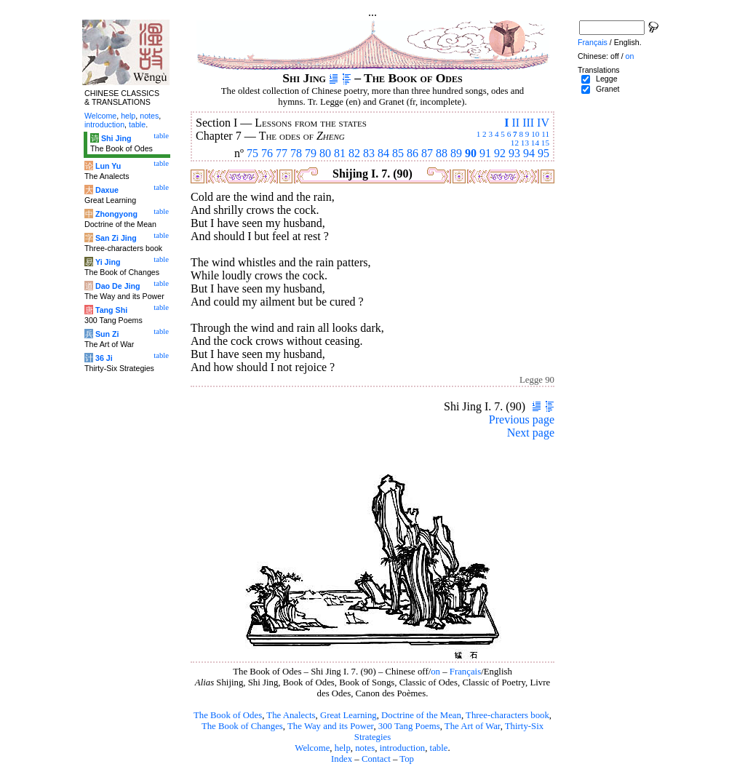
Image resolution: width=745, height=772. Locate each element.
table (439, 748)
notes (365, 748)
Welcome (312, 748)
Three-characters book (507, 715)
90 (471, 153)
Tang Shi (111, 310)
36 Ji (104, 358)
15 (545, 142)
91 (485, 153)
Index (341, 759)
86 (412, 153)
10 (535, 134)
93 (514, 153)
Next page (530, 432)
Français (465, 671)
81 (340, 153)
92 (500, 153)
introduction (403, 748)
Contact (376, 759)
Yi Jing (108, 262)
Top (406, 759)
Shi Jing (116, 138)
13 (525, 142)
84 (383, 153)
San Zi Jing (116, 238)
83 (369, 153)
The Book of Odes (228, 715)
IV (543, 122)
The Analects (290, 715)
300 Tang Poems (409, 726)
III (528, 122)
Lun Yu (108, 166)
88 (441, 153)
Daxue (107, 190)
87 (427, 153)
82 (354, 153)
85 (398, 153)
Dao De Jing (117, 286)
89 (456, 153)
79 (310, 153)
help (343, 748)
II (515, 122)
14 (535, 142)
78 (296, 153)
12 (515, 142)
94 (529, 153)
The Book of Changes (242, 726)
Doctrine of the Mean (421, 715)
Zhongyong (116, 214)
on (435, 671)
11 (545, 134)
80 (325, 153)
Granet (608, 88)
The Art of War (473, 726)
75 (252, 153)
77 (281, 153)
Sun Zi (107, 334)
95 (543, 153)
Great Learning (348, 715)
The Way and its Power (330, 726)
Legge (607, 78)
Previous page (521, 419)
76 (267, 153)
